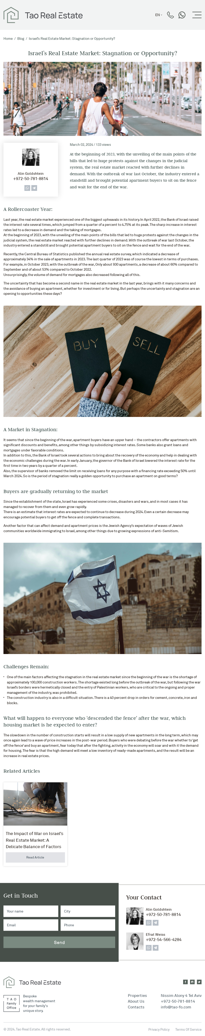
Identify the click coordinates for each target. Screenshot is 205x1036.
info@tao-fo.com (176, 1006)
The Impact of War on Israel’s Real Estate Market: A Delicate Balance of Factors (34, 840)
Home (8, 38)
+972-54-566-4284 (164, 939)
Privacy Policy (159, 1029)
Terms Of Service (188, 1029)
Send (59, 942)
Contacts (136, 1006)
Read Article (35, 857)
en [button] (157, 15)
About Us (136, 1001)
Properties (137, 995)
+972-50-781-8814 (30, 178)
